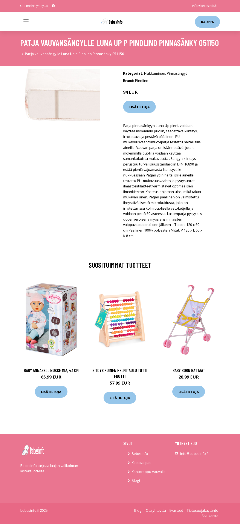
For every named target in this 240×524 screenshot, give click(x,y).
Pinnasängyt (177, 73)
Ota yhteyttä (156, 510)
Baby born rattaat (189, 370)
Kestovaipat (141, 462)
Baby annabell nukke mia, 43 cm (51, 370)
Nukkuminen (154, 73)
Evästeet (176, 510)
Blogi (135, 480)
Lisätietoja (139, 107)
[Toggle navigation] (26, 21)
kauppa (207, 22)
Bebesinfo (139, 453)
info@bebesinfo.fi (204, 6)
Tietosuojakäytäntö (202, 510)
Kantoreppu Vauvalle (148, 471)
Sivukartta (210, 515)
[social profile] (53, 6)
